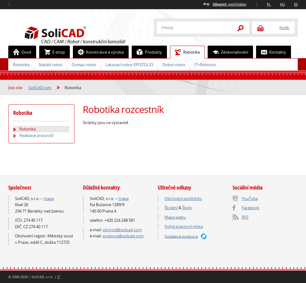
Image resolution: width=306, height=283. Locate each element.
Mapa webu (175, 217)
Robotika (185, 52)
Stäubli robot (50, 64)
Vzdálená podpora (181, 236)
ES (296, 4)
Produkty (147, 52)
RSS (245, 217)
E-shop (52, 52)
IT (58, 276)
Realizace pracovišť (36, 135)
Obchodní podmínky (183, 198)
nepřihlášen (230, 4)
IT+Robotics (205, 64)
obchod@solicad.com (122, 229)
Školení (171, 207)
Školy (187, 207)
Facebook (250, 207)
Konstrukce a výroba (98, 52)
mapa (48, 198)
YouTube (250, 198)
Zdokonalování (228, 52)
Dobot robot (173, 64)
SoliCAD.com (84, 34)
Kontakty (271, 52)
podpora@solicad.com (123, 236)
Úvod (20, 52)
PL (269, 4)
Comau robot (84, 64)
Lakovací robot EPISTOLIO (129, 64)
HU (282, 4)
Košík (284, 27)
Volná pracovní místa (183, 226)
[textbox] (190, 27)
